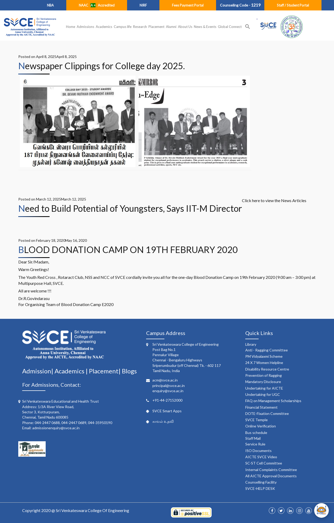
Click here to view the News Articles (274, 200)
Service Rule (255, 444)
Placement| (105, 371)
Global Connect (230, 27)
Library (250, 344)
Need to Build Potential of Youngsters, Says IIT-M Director (130, 208)
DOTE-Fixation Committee (267, 413)
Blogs (129, 371)
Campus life (123, 27)
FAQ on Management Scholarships (273, 400)
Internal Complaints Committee (271, 469)
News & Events (205, 27)
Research (140, 27)
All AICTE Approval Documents (271, 476)
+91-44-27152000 (167, 400)
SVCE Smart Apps (167, 411)
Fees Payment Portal (188, 5)
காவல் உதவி (163, 421)
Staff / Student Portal (293, 5)
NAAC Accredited (97, 5)
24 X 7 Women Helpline (264, 362)
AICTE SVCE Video (261, 457)
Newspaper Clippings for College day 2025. (101, 65)
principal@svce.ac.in (168, 385)
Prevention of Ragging (263, 375)
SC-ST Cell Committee (263, 463)
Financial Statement (261, 407)
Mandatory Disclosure (263, 381)
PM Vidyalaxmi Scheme (264, 356)
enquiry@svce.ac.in (167, 391)
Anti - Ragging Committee (266, 350)
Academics (104, 27)
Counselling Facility (261, 482)
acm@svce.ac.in (165, 380)
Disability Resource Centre (267, 369)
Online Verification (260, 426)
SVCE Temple (256, 420)
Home (70, 27)
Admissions (85, 27)
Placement (156, 27)
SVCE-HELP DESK (260, 488)
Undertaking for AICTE (264, 388)
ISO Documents (258, 450)
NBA (50, 5)
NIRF (143, 5)
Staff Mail (253, 438)
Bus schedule (256, 432)
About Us (185, 27)
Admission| (38, 371)
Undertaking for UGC (262, 394)
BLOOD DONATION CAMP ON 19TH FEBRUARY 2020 (128, 249)
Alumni (171, 27)
